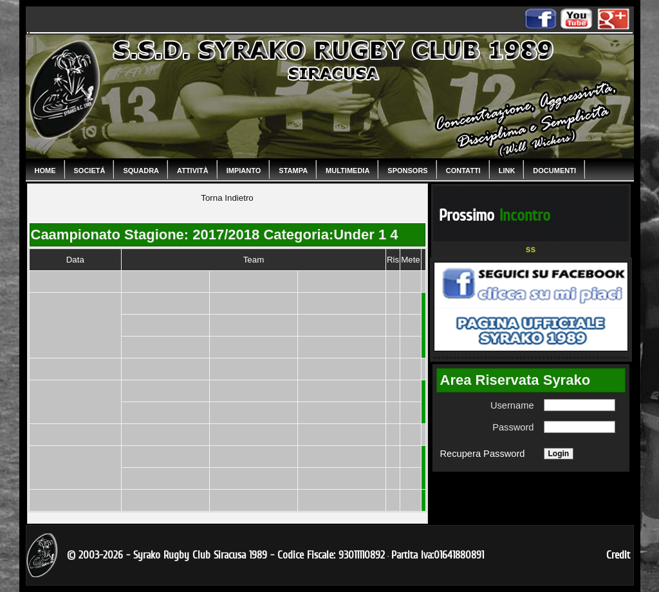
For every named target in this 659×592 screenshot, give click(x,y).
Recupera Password (482, 454)
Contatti (463, 170)
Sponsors (407, 170)
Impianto (244, 170)
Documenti (554, 170)
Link (507, 170)
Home (45, 170)
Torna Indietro (227, 198)
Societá (90, 170)
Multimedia (347, 170)
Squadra (141, 170)
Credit (618, 555)
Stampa (293, 170)
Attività (193, 170)
